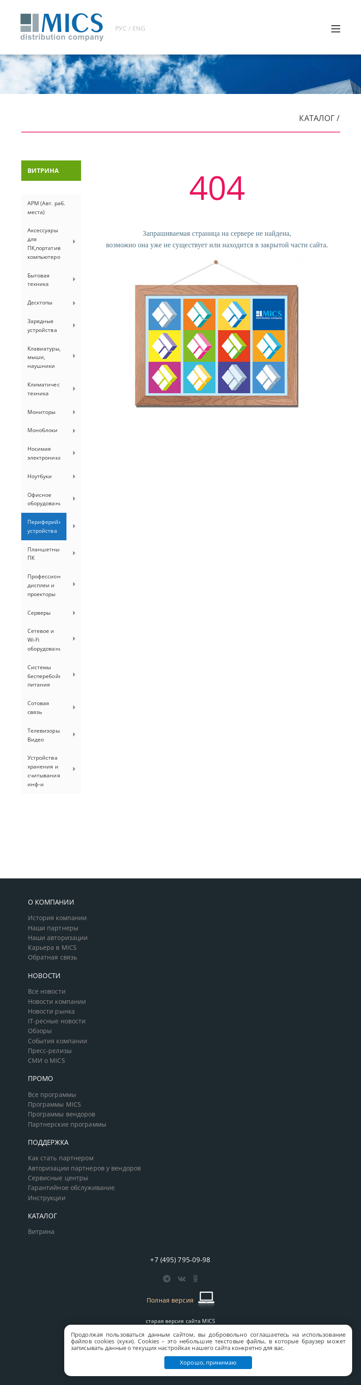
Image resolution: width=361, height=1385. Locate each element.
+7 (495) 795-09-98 (180, 1259)
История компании (57, 918)
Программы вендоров (62, 1114)
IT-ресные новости (57, 1021)
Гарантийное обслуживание (71, 1188)
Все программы (52, 1095)
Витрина (41, 1232)
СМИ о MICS (46, 1061)
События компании (58, 1041)
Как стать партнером (60, 1158)
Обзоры (40, 1031)
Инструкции (47, 1198)
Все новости (47, 991)
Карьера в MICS (52, 948)
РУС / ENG (130, 28)
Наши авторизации (58, 938)
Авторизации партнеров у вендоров (84, 1168)
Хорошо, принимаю (208, 1362)
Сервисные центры (58, 1178)
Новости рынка (51, 1011)
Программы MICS (55, 1104)
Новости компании (57, 1002)
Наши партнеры (53, 928)
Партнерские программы (67, 1124)
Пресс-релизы (50, 1051)
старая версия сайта (180, 1321)
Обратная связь (53, 957)
